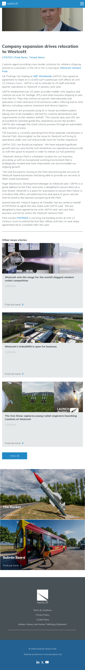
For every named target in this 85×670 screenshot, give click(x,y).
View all (14, 455)
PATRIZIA (22, 217)
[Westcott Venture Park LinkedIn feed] (37, 662)
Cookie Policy (42, 619)
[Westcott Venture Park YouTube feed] (47, 662)
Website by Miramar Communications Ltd (42, 654)
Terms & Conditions (42, 610)
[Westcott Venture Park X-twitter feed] (43, 662)
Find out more (13, 304)
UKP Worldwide (42, 76)
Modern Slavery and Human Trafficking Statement (42, 624)
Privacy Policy (42, 615)
